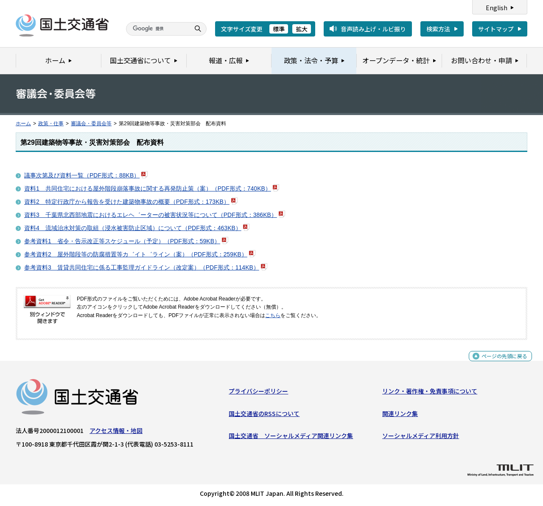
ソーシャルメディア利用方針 (420, 437)
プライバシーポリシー (258, 393)
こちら (272, 315)
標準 (279, 29)
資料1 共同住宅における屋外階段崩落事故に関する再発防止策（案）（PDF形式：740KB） (147, 188)
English (496, 7)
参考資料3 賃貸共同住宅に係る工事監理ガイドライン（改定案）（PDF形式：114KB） (141, 267)
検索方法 (438, 29)
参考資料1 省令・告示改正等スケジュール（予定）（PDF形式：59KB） (122, 241)
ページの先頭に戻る (501, 363)
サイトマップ (496, 29)
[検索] (157, 28)
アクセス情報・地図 (116, 432)
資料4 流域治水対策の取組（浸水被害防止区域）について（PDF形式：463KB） (132, 228)
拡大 (302, 29)
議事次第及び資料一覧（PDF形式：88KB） (82, 175)
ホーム (23, 124)
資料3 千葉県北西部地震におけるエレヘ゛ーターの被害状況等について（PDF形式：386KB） (150, 214)
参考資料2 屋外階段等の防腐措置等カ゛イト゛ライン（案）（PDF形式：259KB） (135, 254)
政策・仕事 (51, 124)
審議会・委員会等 (91, 124)
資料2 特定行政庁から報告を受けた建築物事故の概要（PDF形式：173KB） (127, 201)
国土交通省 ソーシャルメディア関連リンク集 (291, 437)
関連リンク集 (400, 415)
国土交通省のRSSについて (264, 415)
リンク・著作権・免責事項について (429, 393)
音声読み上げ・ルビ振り (373, 29)
